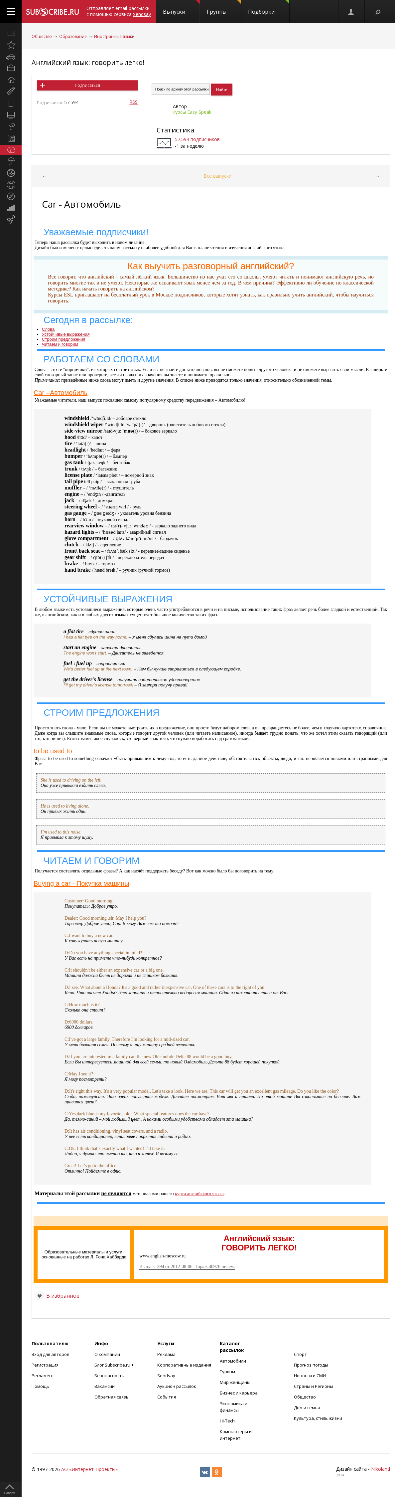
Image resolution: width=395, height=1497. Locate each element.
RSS (133, 102)
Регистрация (45, 1365)
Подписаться (87, 85)
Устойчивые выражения (65, 334)
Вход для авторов (50, 1354)
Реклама (166, 1354)
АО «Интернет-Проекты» (89, 1469)
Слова (48, 329)
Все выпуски (217, 176)
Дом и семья (307, 1407)
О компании (107, 1354)
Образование (73, 36)
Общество (42, 36)
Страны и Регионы (313, 1386)
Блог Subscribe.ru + (114, 1365)
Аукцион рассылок (176, 1386)
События (166, 1397)
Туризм (227, 1372)
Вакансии (104, 1386)
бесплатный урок (131, 294)
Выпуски (181, 7)
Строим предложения (63, 339)
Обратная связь (111, 1397)
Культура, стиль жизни (318, 1418)
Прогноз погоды (311, 1365)
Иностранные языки (114, 36)
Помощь (40, 1386)
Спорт (300, 1354)
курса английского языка (199, 1193)
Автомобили (233, 1361)
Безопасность (109, 1376)
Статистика (175, 129)
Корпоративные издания (184, 1365)
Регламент (43, 1376)
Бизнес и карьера (239, 1393)
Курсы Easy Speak (191, 112)
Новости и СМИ (310, 1376)
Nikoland (380, 1469)
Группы (224, 7)
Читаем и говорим (60, 344)
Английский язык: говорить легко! (88, 62)
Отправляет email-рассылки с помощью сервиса (118, 11)
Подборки (268, 7)
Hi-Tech (227, 1421)
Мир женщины (235, 1382)
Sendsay (166, 1376)
